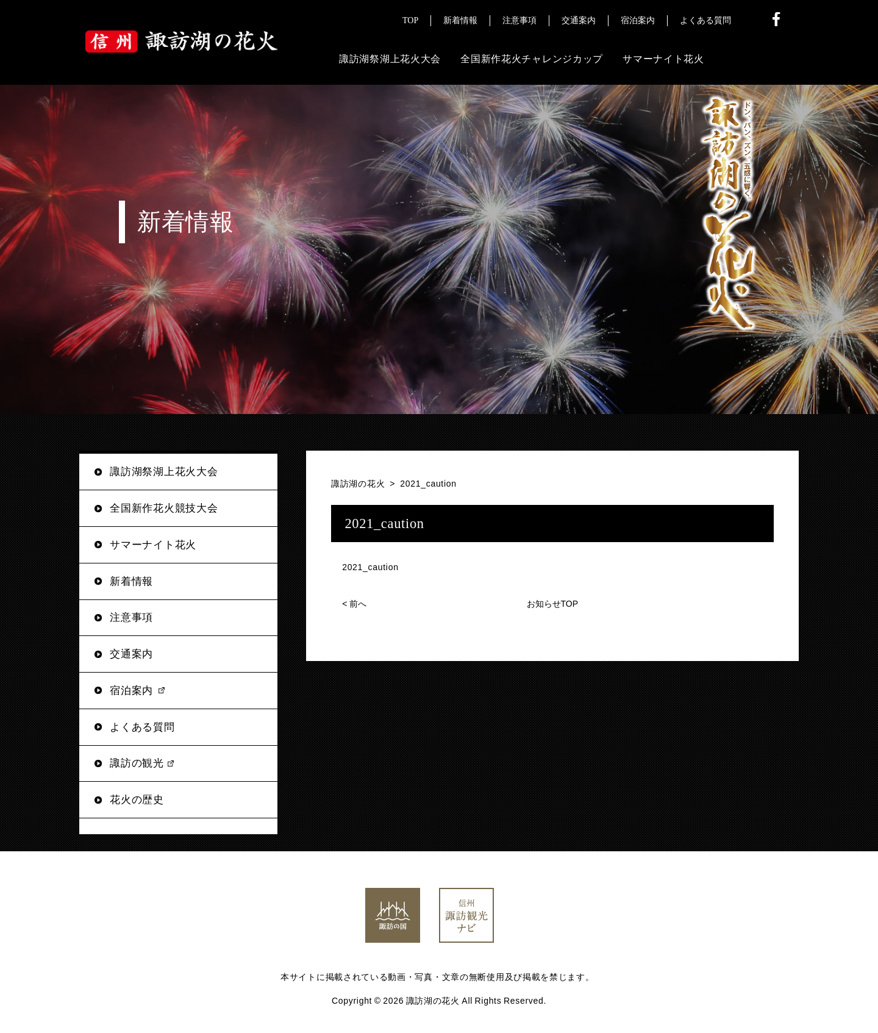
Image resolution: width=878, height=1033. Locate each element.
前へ (354, 604)
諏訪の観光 (137, 763)
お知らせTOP (553, 604)
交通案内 (131, 654)
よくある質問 (142, 727)
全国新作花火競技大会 (164, 508)
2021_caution (370, 567)
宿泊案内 (131, 690)
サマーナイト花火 (153, 545)
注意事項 (131, 617)
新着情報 (131, 581)
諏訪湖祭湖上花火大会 (164, 471)
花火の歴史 (137, 800)
